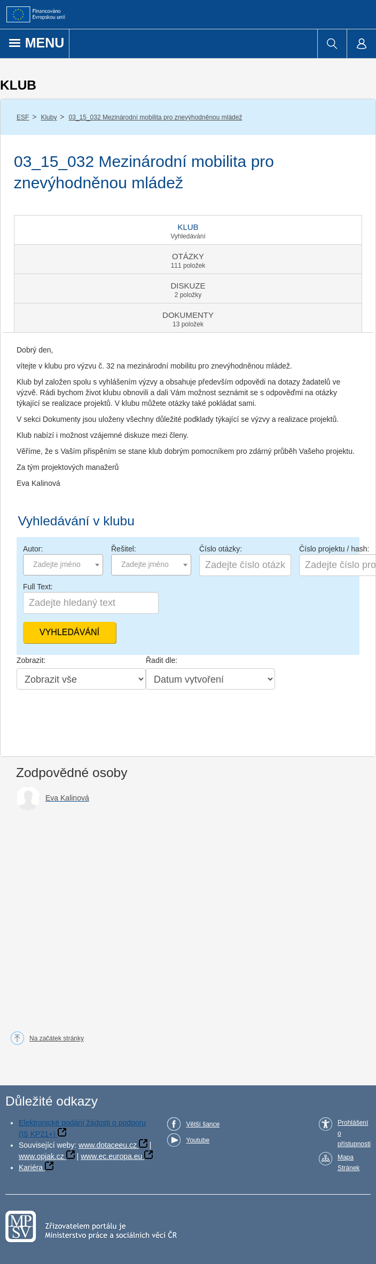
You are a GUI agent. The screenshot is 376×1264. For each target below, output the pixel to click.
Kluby (49, 117)
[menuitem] (332, 43)
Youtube (197, 1140)
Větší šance (203, 1124)
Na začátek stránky (56, 1038)
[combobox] (63, 564)
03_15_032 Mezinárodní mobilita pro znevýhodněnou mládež (155, 117)
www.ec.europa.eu (111, 1156)
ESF (23, 117)
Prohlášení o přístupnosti (354, 1133)
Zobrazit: (31, 660)
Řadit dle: (161, 660)
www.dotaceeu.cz (108, 1145)
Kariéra (31, 1167)
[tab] (188, 230)
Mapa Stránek (348, 1163)
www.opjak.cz (41, 1156)
